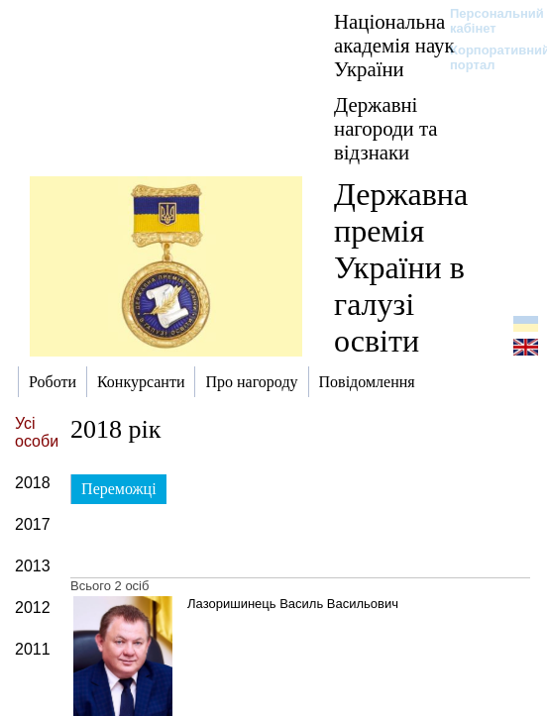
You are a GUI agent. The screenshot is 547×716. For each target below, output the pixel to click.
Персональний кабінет (487, 21)
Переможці (119, 488)
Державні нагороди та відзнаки (385, 128)
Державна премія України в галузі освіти (401, 267)
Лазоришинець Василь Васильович (292, 603)
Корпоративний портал (487, 57)
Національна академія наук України (394, 45)
